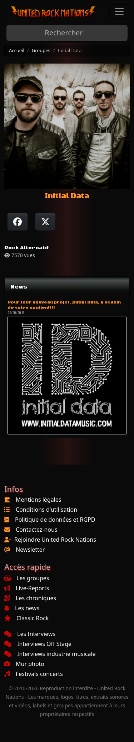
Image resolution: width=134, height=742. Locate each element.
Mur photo (24, 664)
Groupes (41, 50)
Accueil (16, 50)
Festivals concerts (33, 674)
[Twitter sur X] (45, 222)
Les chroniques (30, 598)
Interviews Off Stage (37, 644)
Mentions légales (38, 499)
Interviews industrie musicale (50, 654)
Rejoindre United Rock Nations (55, 539)
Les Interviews (29, 634)
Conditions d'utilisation (46, 509)
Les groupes (26, 578)
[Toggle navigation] (119, 11)
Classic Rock (26, 618)
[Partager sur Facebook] (17, 222)
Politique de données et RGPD (55, 519)
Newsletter (30, 549)
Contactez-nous (37, 529)
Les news (21, 608)
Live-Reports (26, 588)
